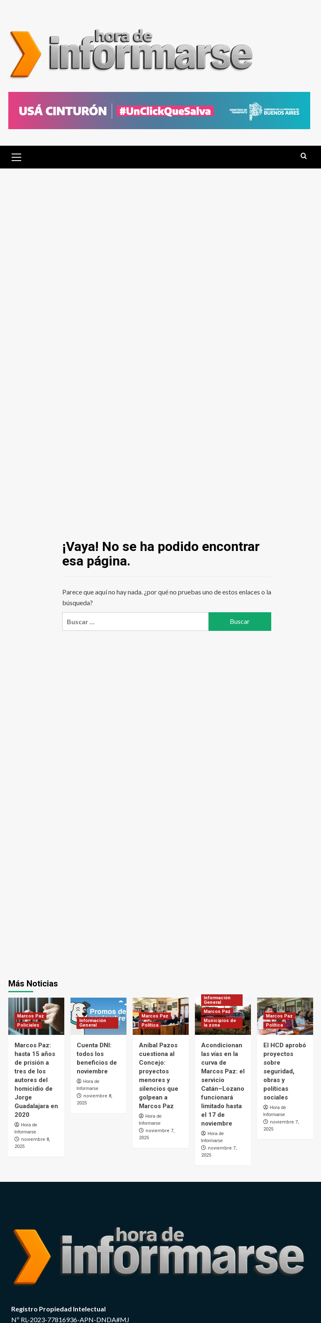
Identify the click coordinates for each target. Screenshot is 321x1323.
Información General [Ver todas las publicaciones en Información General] (92, 1023)
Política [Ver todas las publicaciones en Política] (149, 1025)
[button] (16, 156)
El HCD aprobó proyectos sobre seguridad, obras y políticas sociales (284, 1071)
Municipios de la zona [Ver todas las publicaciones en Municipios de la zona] (220, 1023)
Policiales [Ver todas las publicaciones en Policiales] (28, 1025)
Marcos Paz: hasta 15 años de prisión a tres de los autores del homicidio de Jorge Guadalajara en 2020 (36, 1080)
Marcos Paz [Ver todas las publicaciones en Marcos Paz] (30, 1016)
